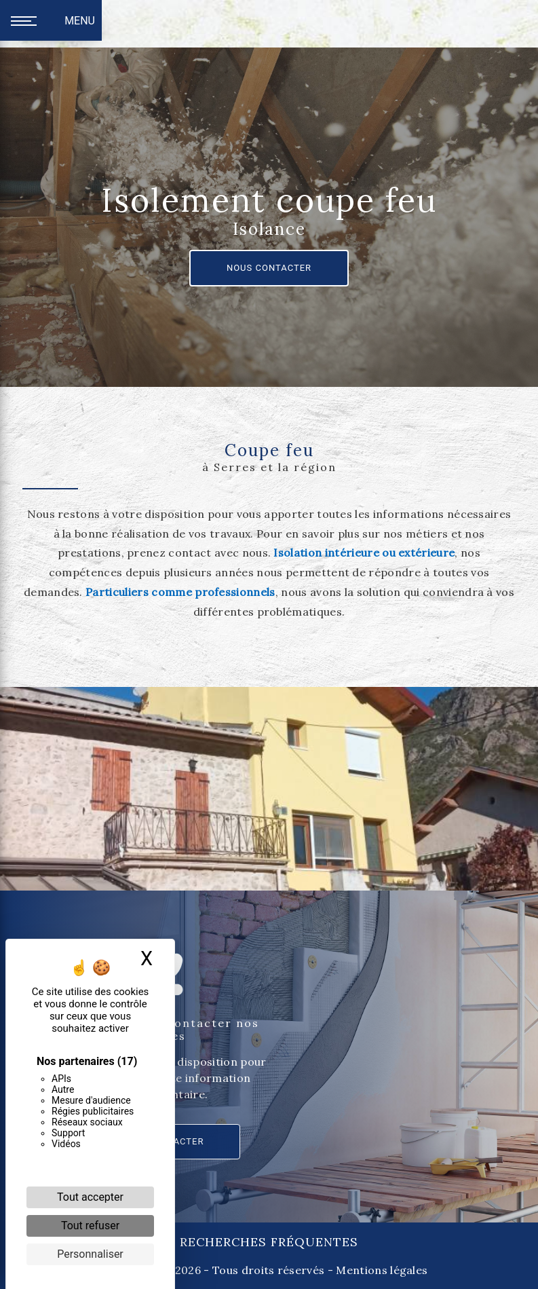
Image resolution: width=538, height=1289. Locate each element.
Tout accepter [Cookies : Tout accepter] (90, 1197)
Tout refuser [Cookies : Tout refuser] (90, 1225)
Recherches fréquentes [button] (269, 1242)
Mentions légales (380, 1270)
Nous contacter (269, 268)
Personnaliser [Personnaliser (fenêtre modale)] (90, 1254)
